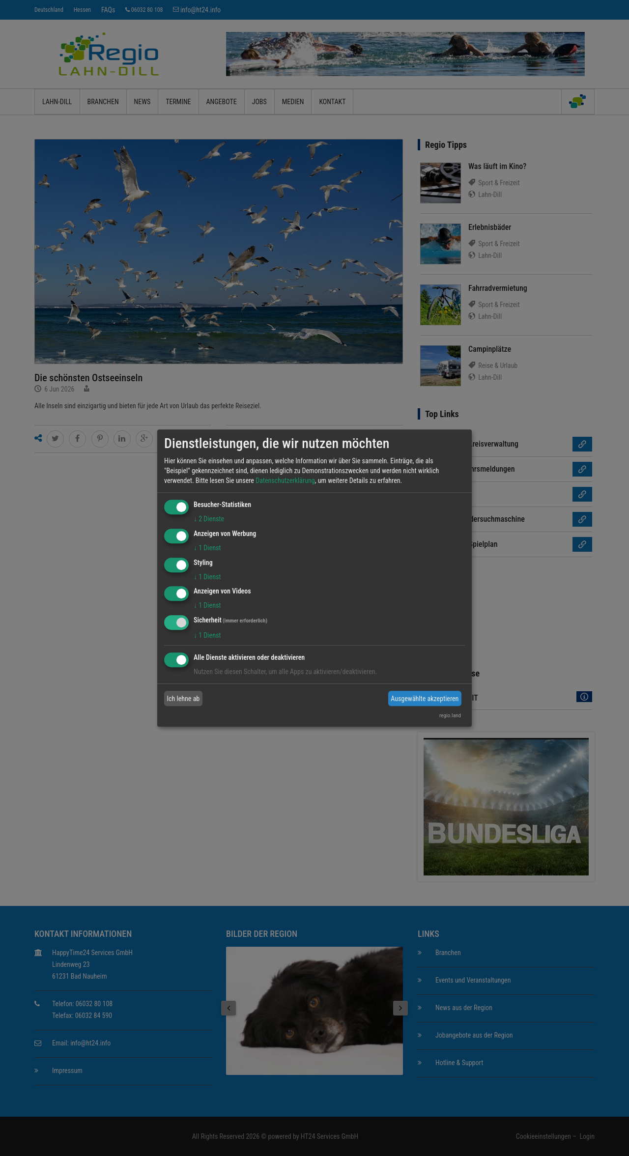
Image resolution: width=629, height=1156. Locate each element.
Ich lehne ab (183, 699)
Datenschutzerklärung (285, 480)
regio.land (450, 715)
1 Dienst (207, 548)
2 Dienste (209, 519)
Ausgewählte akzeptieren (424, 699)
